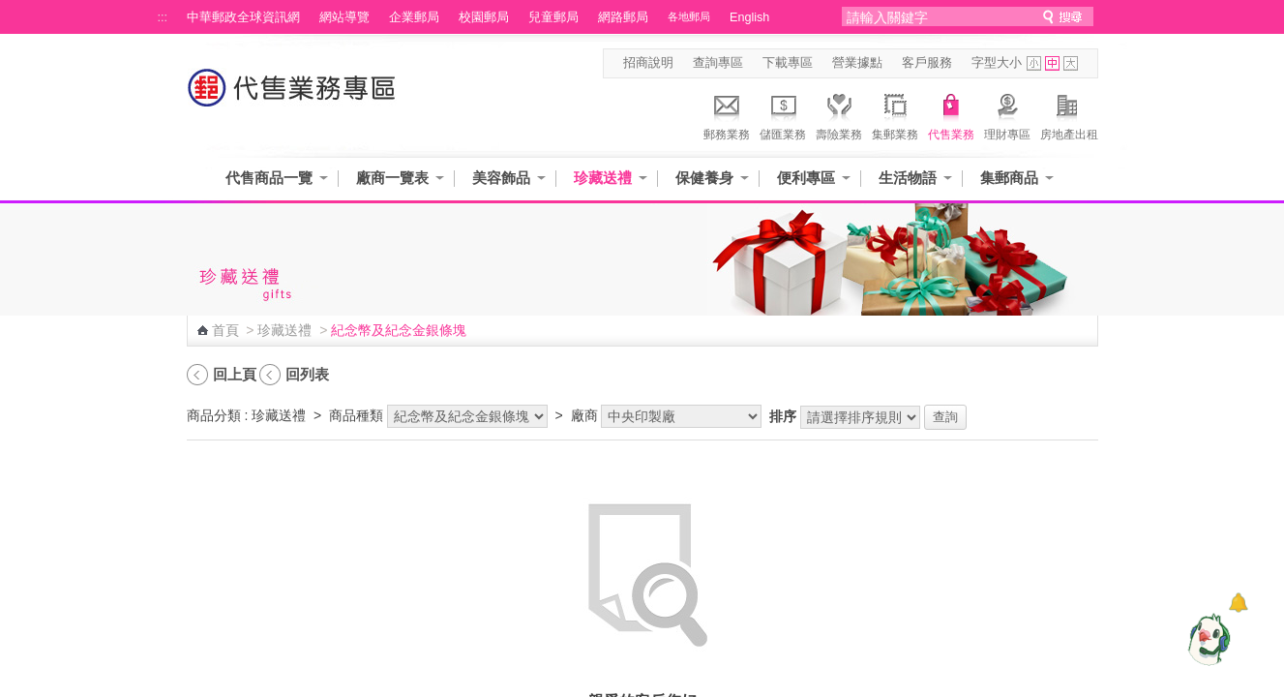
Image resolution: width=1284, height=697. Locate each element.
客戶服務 (927, 63)
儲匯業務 (783, 114)
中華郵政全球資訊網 (243, 17)
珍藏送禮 (603, 177)
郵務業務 (726, 114)
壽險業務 (839, 114)
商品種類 (356, 415)
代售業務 (951, 114)
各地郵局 (689, 16)
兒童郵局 (553, 17)
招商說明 (648, 63)
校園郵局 (484, 17)
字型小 (1034, 63)
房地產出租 (1069, 114)
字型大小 (996, 63)
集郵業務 (895, 114)
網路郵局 (623, 17)
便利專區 (806, 177)
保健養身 (704, 177)
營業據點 (857, 63)
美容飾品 (501, 177)
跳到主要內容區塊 (10, 10)
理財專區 (1007, 114)
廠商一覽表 (392, 177)
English (749, 17)
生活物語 (908, 177)
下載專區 (787, 63)
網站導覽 (344, 17)
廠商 (584, 415)
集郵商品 (1009, 177)
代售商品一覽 (269, 177)
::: (163, 17)
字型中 (1052, 63)
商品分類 (214, 415)
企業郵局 (414, 17)
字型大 (1070, 63)
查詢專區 (718, 63)
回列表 (307, 374)
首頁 (225, 330)
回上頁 (234, 374)
